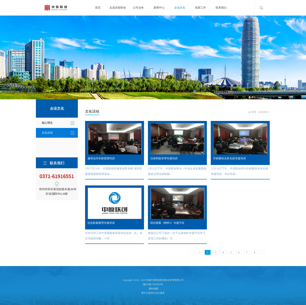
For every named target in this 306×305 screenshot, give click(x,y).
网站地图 (153, 288)
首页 (98, 7)
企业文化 (263, 112)
